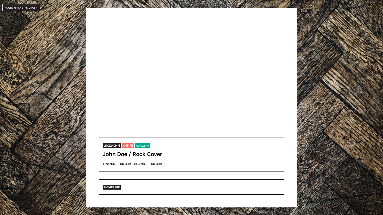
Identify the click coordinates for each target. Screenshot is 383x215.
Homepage (112, 187)
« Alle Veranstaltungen (21, 7)
